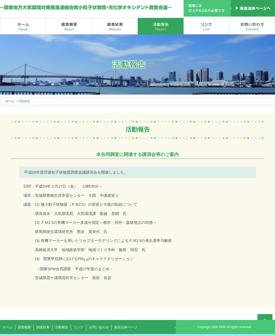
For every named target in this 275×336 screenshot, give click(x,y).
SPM (222, 327)
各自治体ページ (125, 327)
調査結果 (115, 26)
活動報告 (161, 26)
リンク (206, 26)
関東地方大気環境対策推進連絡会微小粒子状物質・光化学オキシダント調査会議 (86, 7)
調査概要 (69, 26)
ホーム (23, 26)
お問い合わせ (252, 26)
